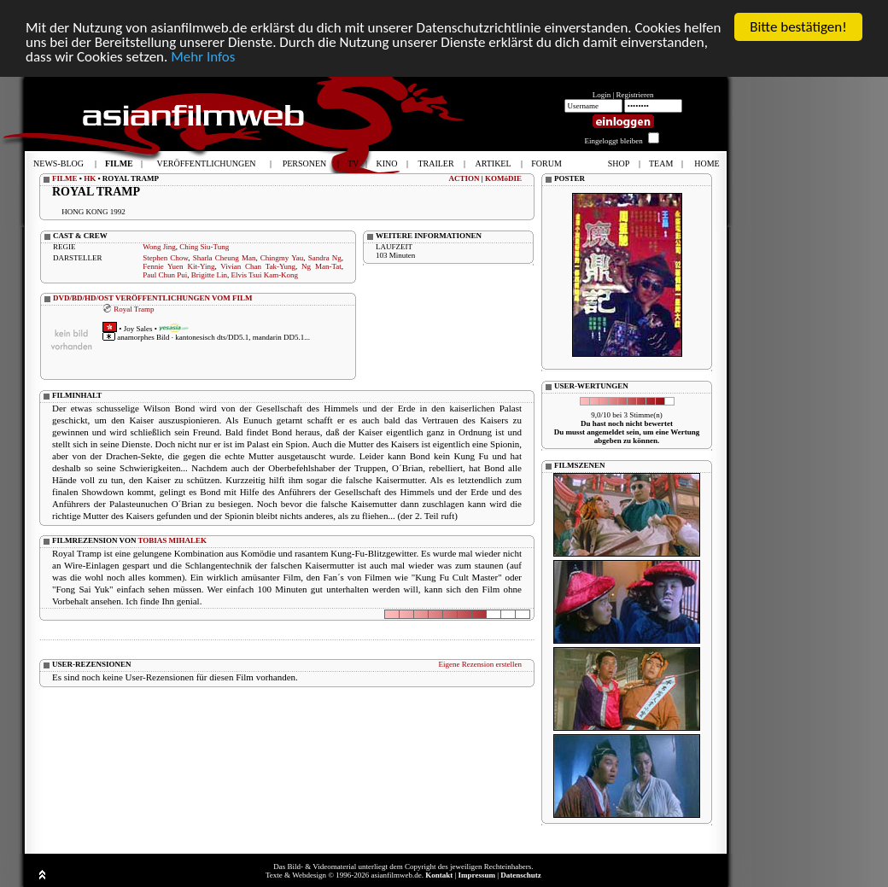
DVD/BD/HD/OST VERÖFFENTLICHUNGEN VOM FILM (153, 298)
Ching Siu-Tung (204, 246)
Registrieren (635, 94)
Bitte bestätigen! (798, 27)
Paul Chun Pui (165, 275)
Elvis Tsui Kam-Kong (264, 275)
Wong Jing (159, 246)
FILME (65, 178)
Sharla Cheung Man (224, 258)
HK (90, 178)
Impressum (477, 875)
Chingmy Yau (281, 258)
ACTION (463, 178)
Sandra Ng (325, 258)
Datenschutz (520, 875)
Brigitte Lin (209, 275)
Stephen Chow (165, 258)
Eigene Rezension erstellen (480, 664)
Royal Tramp (134, 308)
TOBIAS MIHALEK (172, 540)
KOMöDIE (503, 178)
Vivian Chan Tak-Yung (257, 266)
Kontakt (439, 875)
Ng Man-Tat (321, 266)
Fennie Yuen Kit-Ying (178, 266)
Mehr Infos (203, 56)
